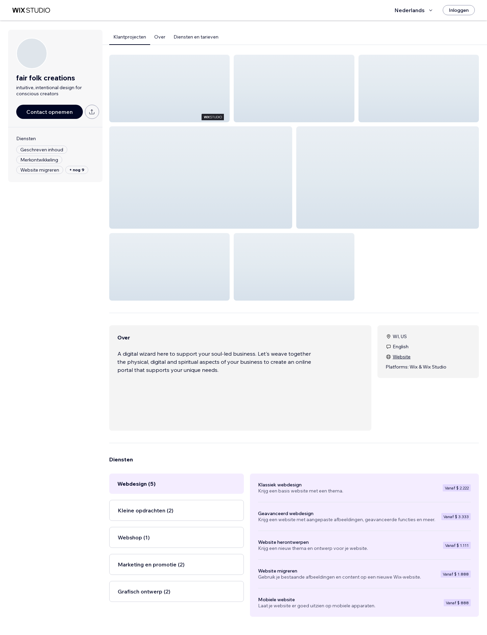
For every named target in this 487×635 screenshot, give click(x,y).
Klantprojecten (129, 37)
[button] (169, 88)
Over (159, 37)
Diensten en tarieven (195, 37)
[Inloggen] (459, 10)
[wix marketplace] (31, 10)
